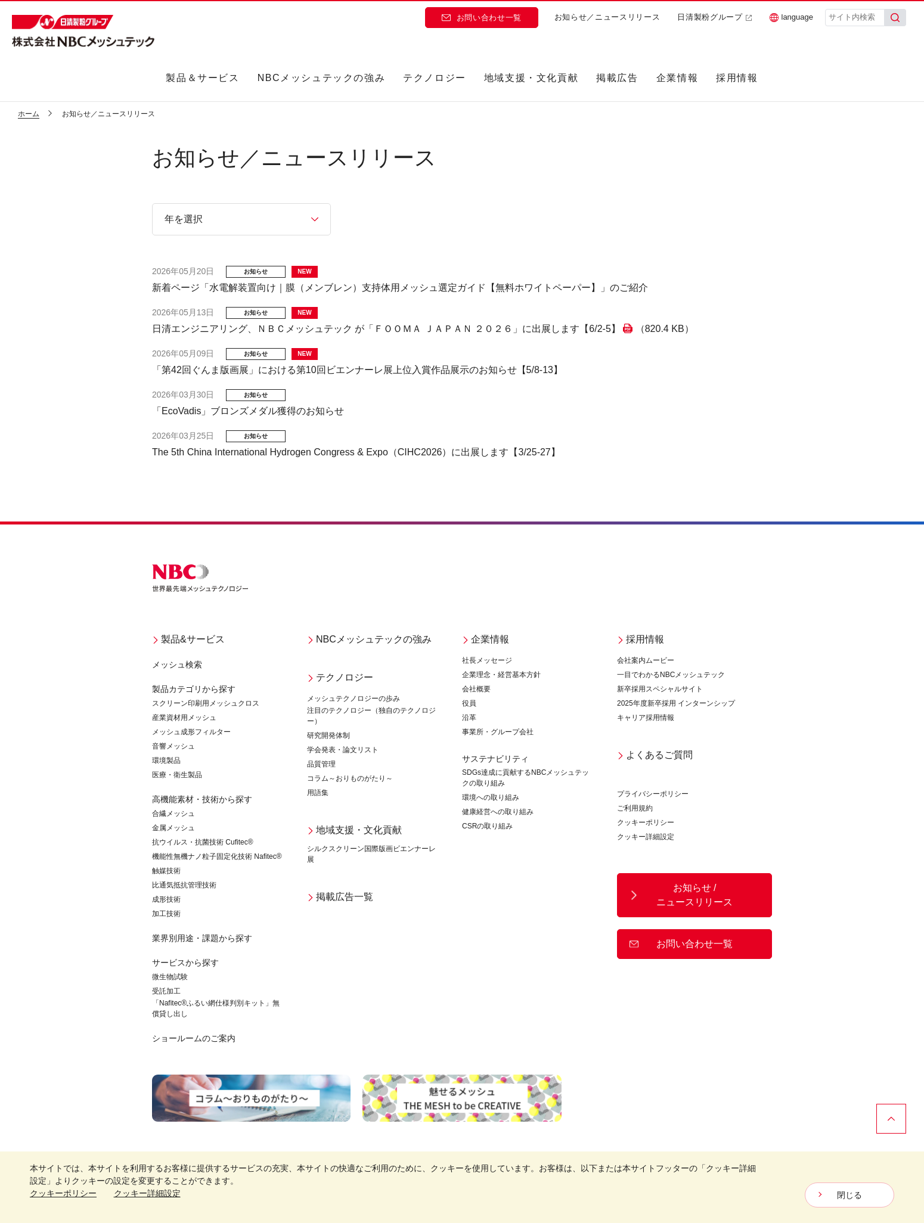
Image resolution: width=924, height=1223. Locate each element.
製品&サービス (188, 639)
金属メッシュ (173, 828)
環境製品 (166, 760)
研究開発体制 (328, 735)
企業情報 (677, 78)
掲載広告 (617, 78)
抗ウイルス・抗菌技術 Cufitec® (202, 842)
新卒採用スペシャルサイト (660, 689)
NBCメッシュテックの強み (322, 78)
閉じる (849, 1195)
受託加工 (166, 991)
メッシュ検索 (177, 664)
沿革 (469, 717)
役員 (469, 703)
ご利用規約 (635, 808)
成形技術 (166, 899)
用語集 (317, 793)
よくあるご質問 (655, 755)
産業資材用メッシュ (184, 717)
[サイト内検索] (855, 17)
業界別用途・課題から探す (202, 938)
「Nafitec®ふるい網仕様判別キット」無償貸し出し (216, 1008)
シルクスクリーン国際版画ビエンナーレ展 (371, 854)
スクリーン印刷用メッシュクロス (205, 703)
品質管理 (321, 764)
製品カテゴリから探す (193, 689)
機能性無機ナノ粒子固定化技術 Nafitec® (217, 856)
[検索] (895, 17)
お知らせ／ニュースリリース (607, 17)
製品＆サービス (202, 78)
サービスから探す (185, 962)
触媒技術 (166, 871)
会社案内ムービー (645, 660)
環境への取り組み (490, 797)
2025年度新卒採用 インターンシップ (676, 703)
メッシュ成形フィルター (191, 732)
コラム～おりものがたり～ (350, 778)
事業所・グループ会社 (498, 732)
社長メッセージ (487, 660)
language (792, 17)
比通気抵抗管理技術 (184, 885)
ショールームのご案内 (193, 1038)
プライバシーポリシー (653, 794)
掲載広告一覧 (340, 897)
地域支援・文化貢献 (531, 78)
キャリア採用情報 (645, 717)
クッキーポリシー (645, 822)
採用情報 (737, 78)
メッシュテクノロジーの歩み (353, 698)
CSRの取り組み (487, 826)
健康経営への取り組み (498, 812)
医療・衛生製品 (177, 775)
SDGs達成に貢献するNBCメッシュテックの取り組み (525, 777)
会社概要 (476, 689)
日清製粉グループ (714, 17)
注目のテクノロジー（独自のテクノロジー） (371, 715)
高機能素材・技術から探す (202, 799)
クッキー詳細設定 (645, 837)
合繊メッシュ (173, 813)
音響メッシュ (173, 746)
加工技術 (166, 914)
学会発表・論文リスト (343, 750)
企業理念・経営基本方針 (501, 675)
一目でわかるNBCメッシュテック (671, 675)
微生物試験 (170, 977)
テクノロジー (434, 78)
